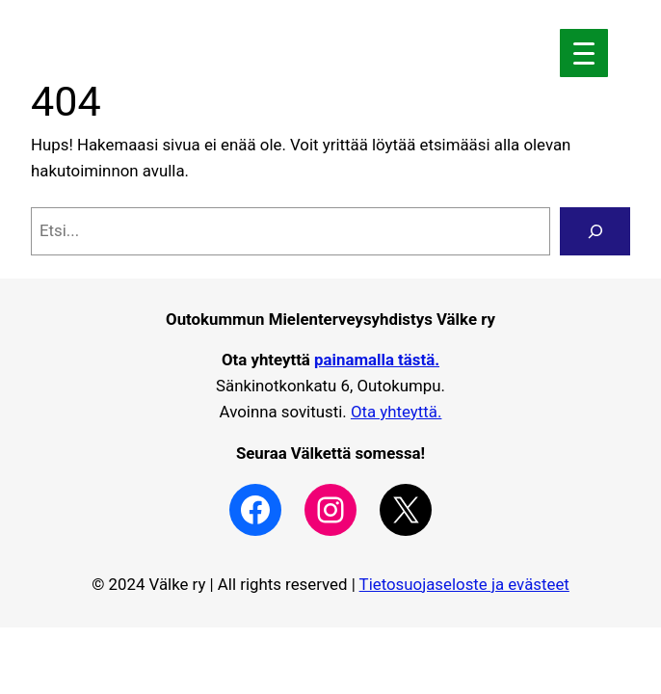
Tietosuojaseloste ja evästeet (464, 584)
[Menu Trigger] (584, 53)
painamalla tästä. (376, 359)
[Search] (595, 231)
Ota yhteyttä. (396, 411)
